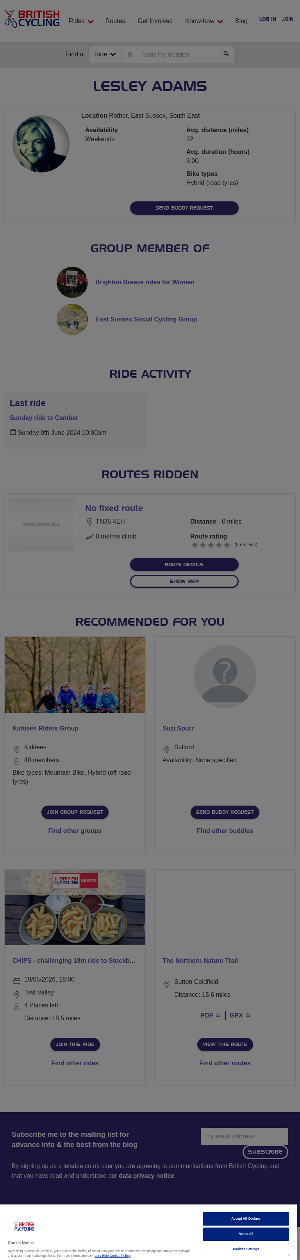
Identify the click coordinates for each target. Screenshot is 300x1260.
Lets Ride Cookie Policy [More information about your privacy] (112, 1256)
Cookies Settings (246, 1249)
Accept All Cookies (246, 1219)
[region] (148, 1232)
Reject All (246, 1234)
